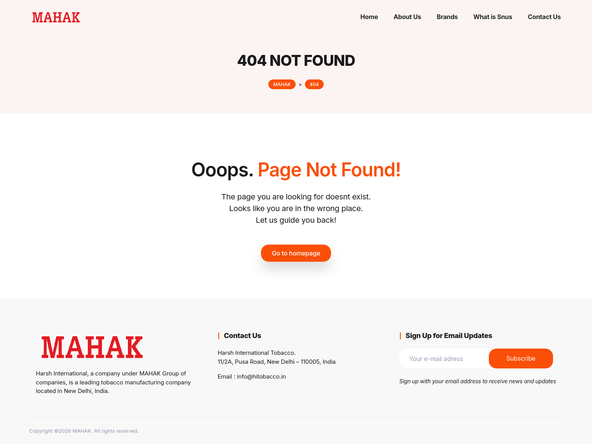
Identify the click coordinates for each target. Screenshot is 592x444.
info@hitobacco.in (261, 376)
